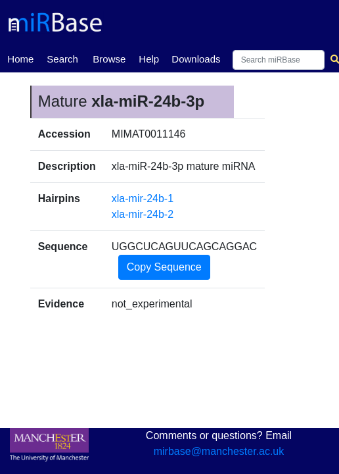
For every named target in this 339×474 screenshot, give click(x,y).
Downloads (195, 59)
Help (149, 59)
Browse (109, 59)
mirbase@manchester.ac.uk (219, 451)
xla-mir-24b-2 (142, 214)
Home (20, 58)
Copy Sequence (164, 267)
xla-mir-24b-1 (142, 198)
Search (62, 59)
